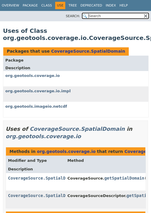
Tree (73, 5)
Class (46, 5)
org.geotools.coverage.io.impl (38, 91)
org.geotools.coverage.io (32, 75)
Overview (10, 5)
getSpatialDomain (124, 178)
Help (124, 5)
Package (30, 5)
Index (111, 5)
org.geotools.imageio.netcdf (36, 106)
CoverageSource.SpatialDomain (88, 51)
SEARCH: (73, 16)
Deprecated (91, 5)
